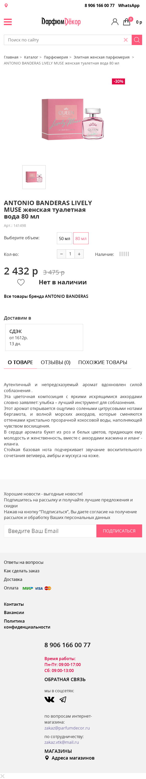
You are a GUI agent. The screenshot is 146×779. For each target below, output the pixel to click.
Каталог (31, 57)
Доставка (13, 579)
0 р (135, 21)
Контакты (14, 604)
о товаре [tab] (20, 362)
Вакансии (14, 612)
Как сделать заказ (21, 571)
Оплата (28, 588)
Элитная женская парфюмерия (102, 57)
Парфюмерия (56, 57)
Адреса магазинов (69, 758)
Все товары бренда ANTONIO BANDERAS (46, 296)
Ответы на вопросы (23, 562)
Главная (11, 57)
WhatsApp (129, 5)
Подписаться (119, 531)
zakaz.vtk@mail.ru (61, 742)
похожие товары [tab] (102, 362)
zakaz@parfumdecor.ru (67, 728)
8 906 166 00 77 (100, 5)
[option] (73, 120)
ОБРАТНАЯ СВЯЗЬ (65, 679)
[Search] (137, 40)
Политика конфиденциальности (27, 624)
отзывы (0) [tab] (55, 362)
